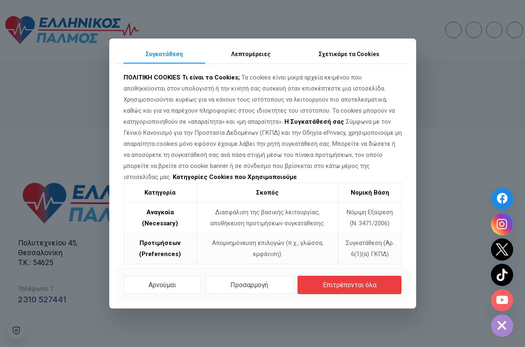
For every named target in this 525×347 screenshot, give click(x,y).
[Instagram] (502, 224)
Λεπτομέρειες (250, 54)
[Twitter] (502, 249)
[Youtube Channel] (502, 300)
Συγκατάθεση (164, 54)
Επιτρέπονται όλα (349, 285)
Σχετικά (349, 54)
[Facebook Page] (502, 199)
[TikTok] (502, 275)
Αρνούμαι (162, 285)
